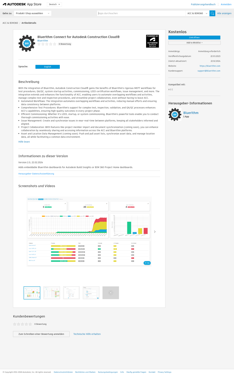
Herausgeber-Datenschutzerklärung (36, 173)
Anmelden (226, 4)
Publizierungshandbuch (203, 4)
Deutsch (54, 4)
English (47, 66)
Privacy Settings (164, 372)
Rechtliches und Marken (85, 372)
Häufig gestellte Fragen (136, 372)
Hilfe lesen (24, 141)
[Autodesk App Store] (22, 4)
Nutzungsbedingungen (108, 372)
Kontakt (152, 372)
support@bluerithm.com (209, 70)
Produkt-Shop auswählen (29, 13)
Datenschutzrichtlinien (63, 372)
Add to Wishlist (195, 42)
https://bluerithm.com (210, 66)
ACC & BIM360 (10, 23)
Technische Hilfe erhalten (87, 334)
